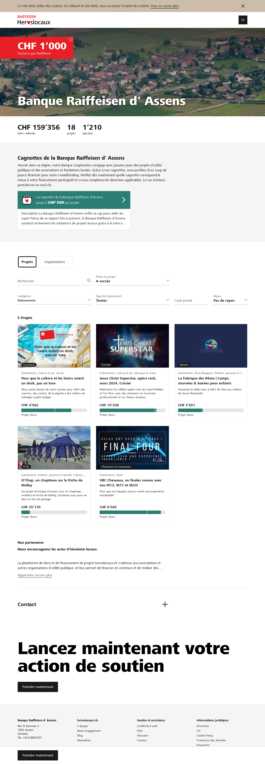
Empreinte (203, 745)
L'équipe (82, 726)
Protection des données (211, 740)
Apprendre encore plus (35, 575)
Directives (203, 726)
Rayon (217, 296)
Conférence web (147, 726)
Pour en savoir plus (165, 6)
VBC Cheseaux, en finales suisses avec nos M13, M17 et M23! (131, 482)
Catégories (24, 296)
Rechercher (26, 281)
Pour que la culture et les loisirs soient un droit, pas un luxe (52, 380)
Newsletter (84, 740)
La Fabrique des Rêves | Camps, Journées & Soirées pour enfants (204, 380)
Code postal (183, 300)
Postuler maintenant (37, 687)
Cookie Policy (205, 735)
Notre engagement (89, 731)
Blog (80, 735)
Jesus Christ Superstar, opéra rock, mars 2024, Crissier (128, 380)
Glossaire (142, 735)
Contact (142, 740)
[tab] (27, 262)
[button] (243, 20)
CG (198, 731)
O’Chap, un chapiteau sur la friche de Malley (52, 482)
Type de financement (109, 296)
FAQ (139, 731)
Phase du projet (105, 276)
